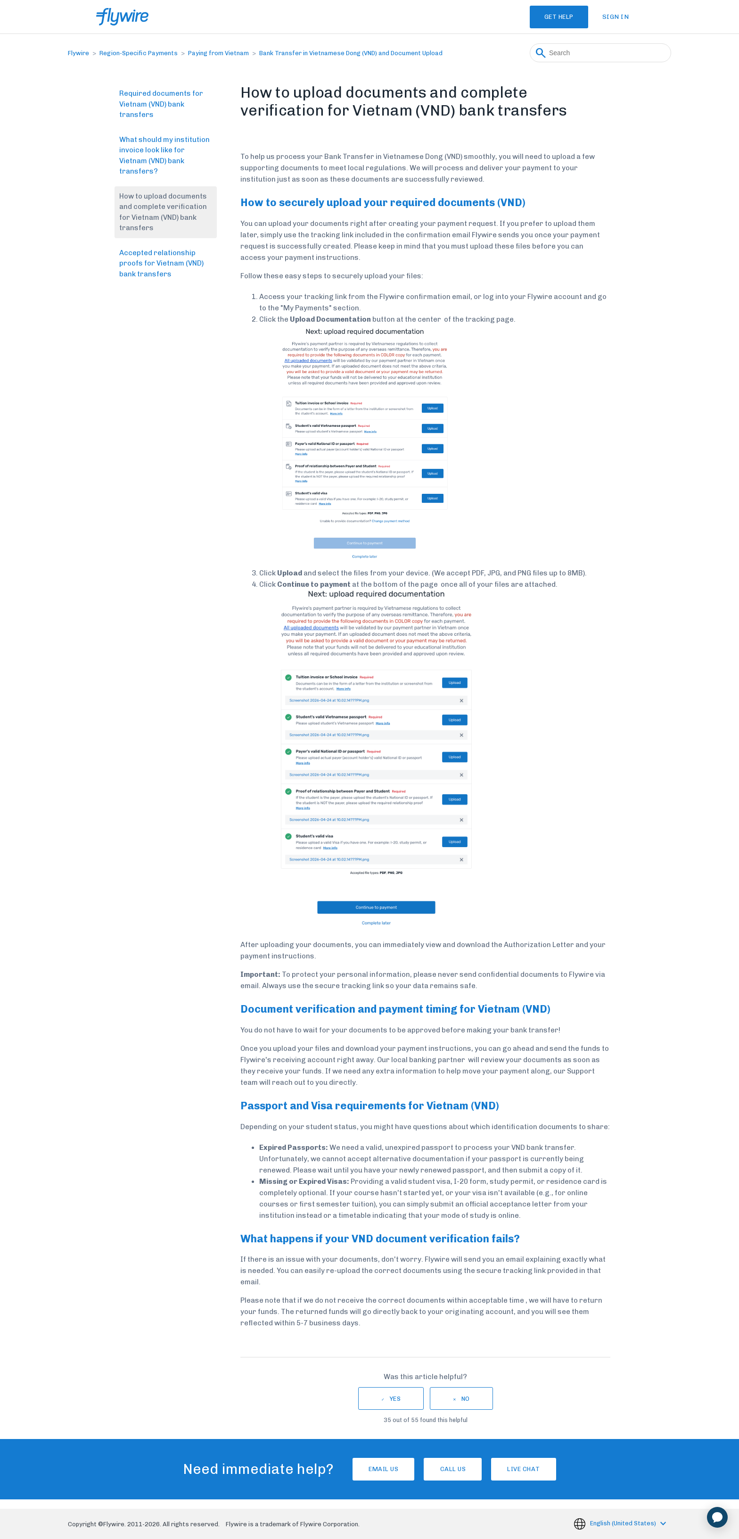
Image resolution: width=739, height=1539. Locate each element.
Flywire (78, 53)
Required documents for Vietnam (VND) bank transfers (161, 104)
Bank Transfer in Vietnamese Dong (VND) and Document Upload (351, 53)
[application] (717, 1517)
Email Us (371, 1468)
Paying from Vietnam (218, 53)
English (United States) (623, 1523)
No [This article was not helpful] (465, 1398)
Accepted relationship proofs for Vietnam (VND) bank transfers (161, 263)
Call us (453, 1468)
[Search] (600, 52)
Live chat (536, 1468)
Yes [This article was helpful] (395, 1398)
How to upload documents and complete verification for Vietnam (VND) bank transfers (163, 212)
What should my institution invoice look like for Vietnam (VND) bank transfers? (164, 155)
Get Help (551, 16)
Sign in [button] (615, 17)
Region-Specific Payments (138, 53)
